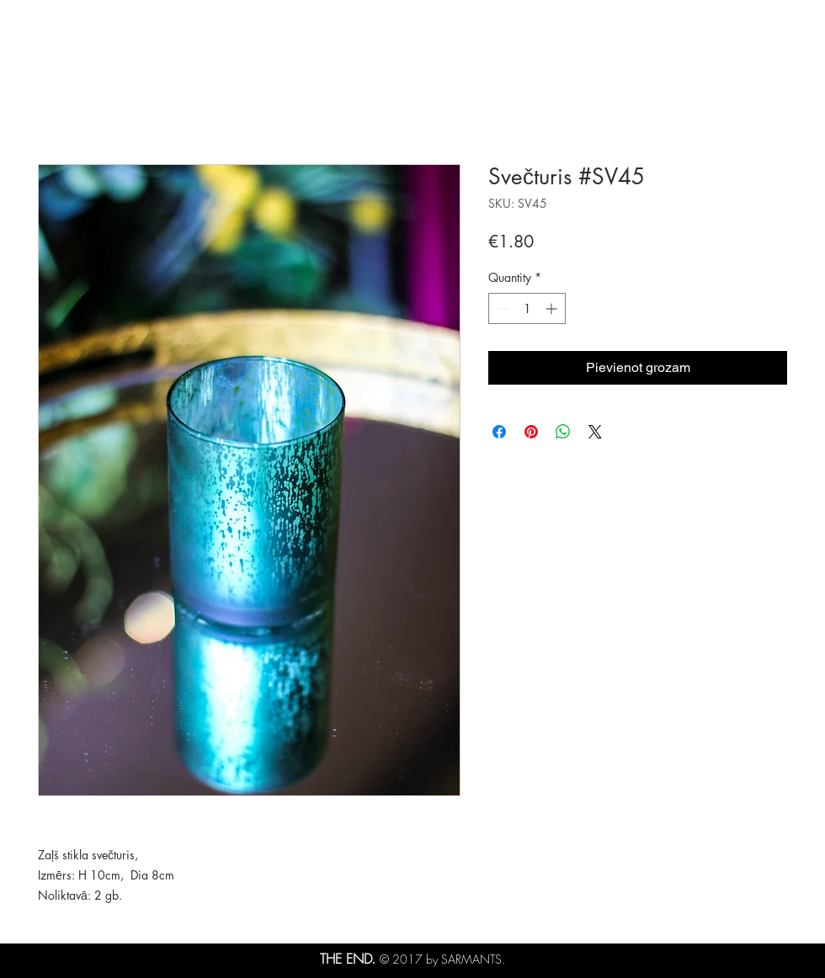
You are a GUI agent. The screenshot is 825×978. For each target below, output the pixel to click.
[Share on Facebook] (499, 432)
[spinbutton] (527, 308)
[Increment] (552, 308)
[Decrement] (501, 308)
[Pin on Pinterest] (531, 432)
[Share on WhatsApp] (563, 432)
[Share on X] (595, 432)
